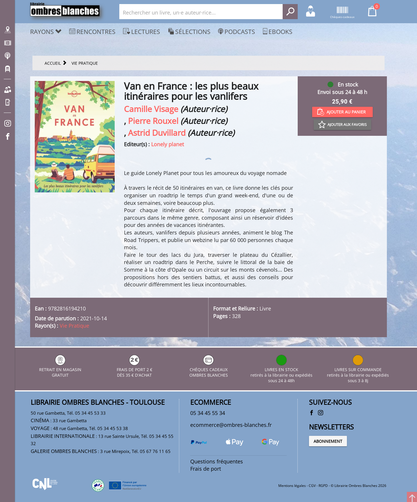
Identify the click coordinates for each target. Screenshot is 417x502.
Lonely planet (167, 144)
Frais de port (205, 468)
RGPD (323, 485)
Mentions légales (292, 485)
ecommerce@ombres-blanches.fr (231, 424)
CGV (312, 485)
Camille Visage (151, 108)
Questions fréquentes (216, 461)
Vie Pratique (74, 325)
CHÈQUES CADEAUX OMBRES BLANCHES (208, 369)
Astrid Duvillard (157, 132)
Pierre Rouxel (153, 120)
